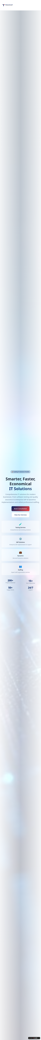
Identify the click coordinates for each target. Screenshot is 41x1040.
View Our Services (20, 515)
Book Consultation (20, 509)
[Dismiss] (39, 1038)
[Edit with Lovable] (33, 1038)
